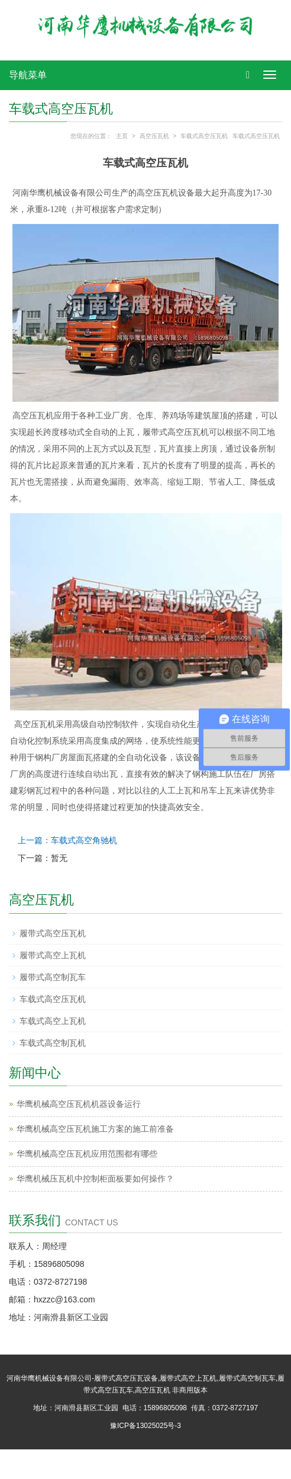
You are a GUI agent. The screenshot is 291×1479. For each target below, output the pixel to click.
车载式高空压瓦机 (204, 136)
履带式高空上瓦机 (53, 955)
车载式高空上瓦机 (53, 1021)
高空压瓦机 (154, 136)
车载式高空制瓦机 (53, 1043)
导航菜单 (28, 75)
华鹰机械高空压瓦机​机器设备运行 (79, 1104)
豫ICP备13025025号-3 (145, 1426)
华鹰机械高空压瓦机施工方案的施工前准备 (95, 1129)
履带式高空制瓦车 (53, 977)
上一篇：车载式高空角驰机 (67, 840)
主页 (122, 136)
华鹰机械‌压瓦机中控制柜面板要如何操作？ (95, 1178)
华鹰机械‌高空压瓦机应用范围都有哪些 (87, 1153)
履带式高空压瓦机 (53, 933)
